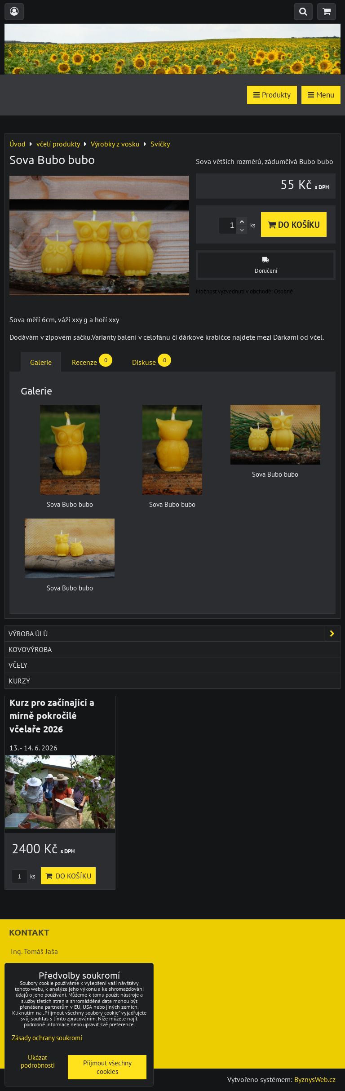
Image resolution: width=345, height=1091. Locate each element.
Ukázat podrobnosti (38, 1061)
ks (23, 876)
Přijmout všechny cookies (107, 1067)
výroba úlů (174, 633)
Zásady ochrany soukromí (47, 1037)
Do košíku (294, 224)
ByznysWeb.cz (315, 1079)
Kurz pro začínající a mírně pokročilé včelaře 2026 (51, 715)
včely (18, 665)
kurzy (19, 680)
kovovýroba (30, 649)
